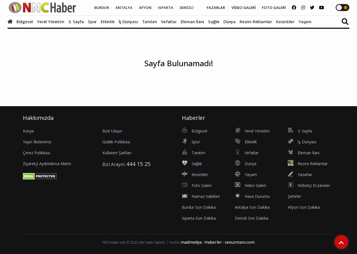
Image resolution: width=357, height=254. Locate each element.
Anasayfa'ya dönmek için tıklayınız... (178, 88)
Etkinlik (107, 21)
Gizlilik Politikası (116, 141)
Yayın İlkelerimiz (37, 141)
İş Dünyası (128, 21)
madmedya (191, 242)
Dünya (229, 21)
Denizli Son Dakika (251, 218)
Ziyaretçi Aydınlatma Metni (47, 163)
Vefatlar (169, 21)
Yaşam (305, 21)
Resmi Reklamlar (256, 21)
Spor (92, 21)
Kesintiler (285, 21)
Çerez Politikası (36, 152)
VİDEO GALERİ (239, 8)
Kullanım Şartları (116, 152)
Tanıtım (149, 21)
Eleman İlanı (192, 21)
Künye (28, 131)
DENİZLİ (179, 8)
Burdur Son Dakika (199, 207)
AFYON (135, 8)
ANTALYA (113, 8)
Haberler (213, 242)
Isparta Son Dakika (199, 218)
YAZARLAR (209, 8)
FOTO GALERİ (271, 8)
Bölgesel (24, 21)
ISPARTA (157, 8)
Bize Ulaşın (112, 131)
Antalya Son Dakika (252, 207)
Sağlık (213, 21)
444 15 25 (138, 164)
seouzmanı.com (240, 242)
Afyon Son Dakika (304, 207)
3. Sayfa (76, 21)
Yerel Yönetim (50, 21)
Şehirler (294, 196)
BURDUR (90, 8)
